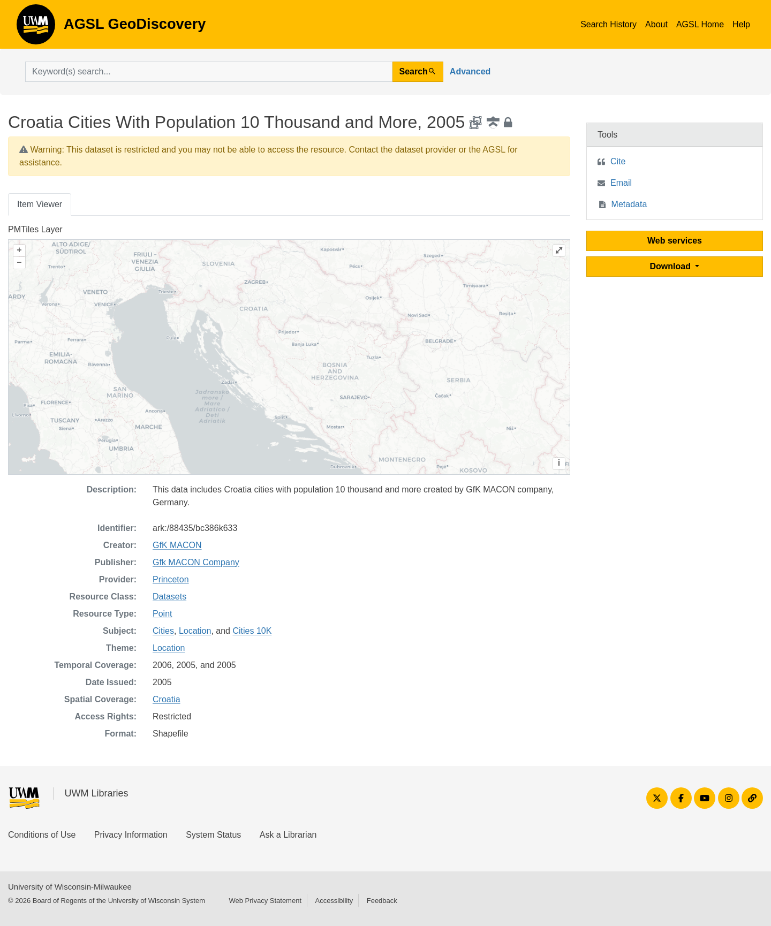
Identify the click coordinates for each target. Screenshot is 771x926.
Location (195, 630)
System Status (213, 834)
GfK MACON (177, 545)
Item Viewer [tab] (39, 204)
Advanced (470, 71)
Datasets (169, 596)
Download (671, 266)
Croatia (166, 699)
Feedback (382, 901)
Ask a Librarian (288, 834)
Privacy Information (131, 834)
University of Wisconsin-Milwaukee (70, 886)
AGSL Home (700, 24)
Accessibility (334, 901)
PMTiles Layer (35, 229)
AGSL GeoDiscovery (36, 28)
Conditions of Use (41, 834)
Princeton (171, 579)
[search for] (208, 72)
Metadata (629, 204)
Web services (674, 240)
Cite (617, 161)
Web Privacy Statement (265, 901)
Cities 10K (251, 630)
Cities (163, 630)
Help (741, 24)
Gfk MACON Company (196, 562)
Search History (608, 24)
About (656, 24)
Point (162, 613)
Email (621, 182)
